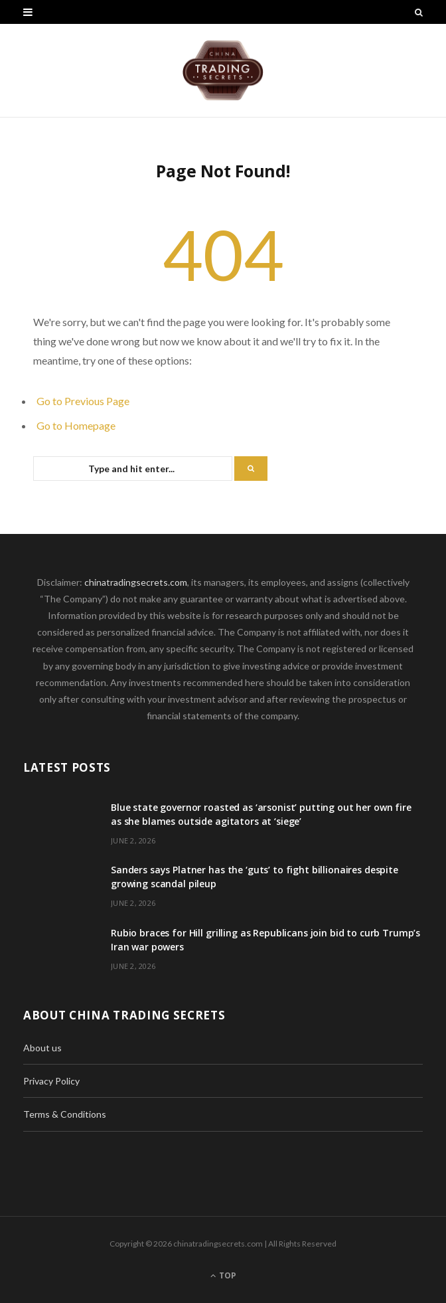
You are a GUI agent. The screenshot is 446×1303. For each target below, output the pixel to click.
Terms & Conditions (64, 1114)
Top (223, 1275)
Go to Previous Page (83, 400)
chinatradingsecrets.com (135, 582)
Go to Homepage (76, 425)
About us (42, 1047)
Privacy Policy (51, 1080)
